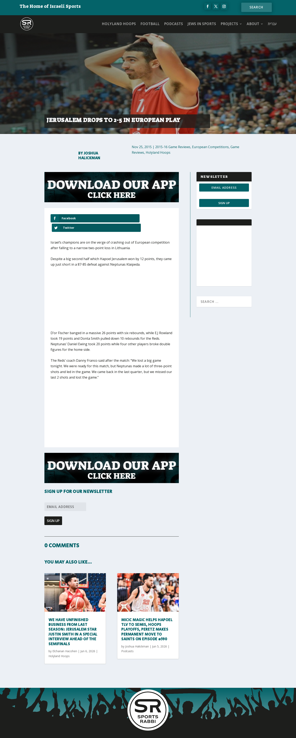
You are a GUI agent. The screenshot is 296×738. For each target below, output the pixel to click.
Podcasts (173, 23)
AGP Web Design (172, 731)
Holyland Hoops (119, 23)
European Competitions (210, 147)
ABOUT (253, 23)
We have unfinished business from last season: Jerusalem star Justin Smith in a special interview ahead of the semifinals (73, 622)
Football (150, 23)
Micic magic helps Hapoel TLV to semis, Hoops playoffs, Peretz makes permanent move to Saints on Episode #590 (146, 620)
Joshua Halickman (89, 156)
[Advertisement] (111, 292)
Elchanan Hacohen (64, 642)
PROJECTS (229, 23)
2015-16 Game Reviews (172, 147)
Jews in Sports (201, 23)
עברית (272, 23)
